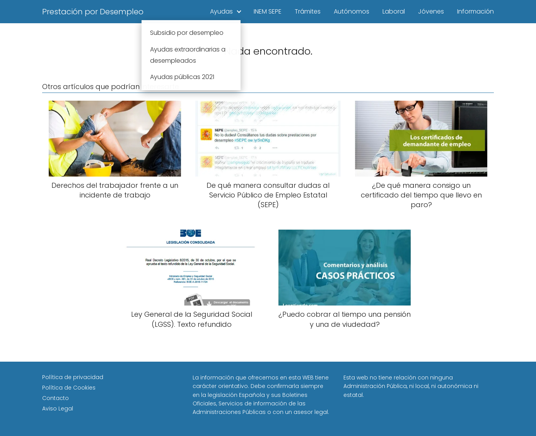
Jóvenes (431, 11)
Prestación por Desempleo (92, 11)
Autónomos (351, 11)
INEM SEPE (268, 11)
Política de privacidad (72, 377)
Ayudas (221, 11)
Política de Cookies (69, 387)
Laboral (393, 11)
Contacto (55, 398)
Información (475, 11)
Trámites (308, 11)
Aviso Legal (57, 408)
